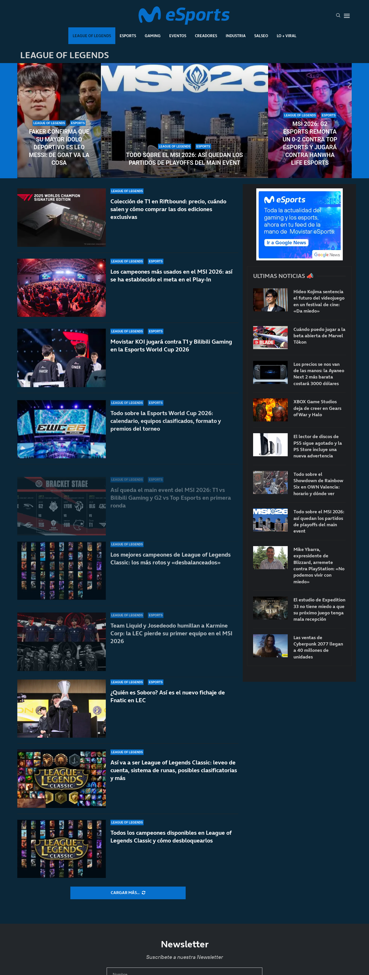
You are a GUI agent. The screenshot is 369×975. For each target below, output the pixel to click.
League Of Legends (92, 35)
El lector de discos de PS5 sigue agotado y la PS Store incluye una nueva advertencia (317, 446)
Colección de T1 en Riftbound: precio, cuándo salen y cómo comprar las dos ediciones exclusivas (168, 209)
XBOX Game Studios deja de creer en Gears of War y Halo (317, 408)
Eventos (177, 35)
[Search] (338, 15)
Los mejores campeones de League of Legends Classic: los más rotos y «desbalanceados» (170, 567)
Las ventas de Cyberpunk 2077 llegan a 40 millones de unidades (318, 647)
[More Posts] (128, 893)
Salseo (261, 35)
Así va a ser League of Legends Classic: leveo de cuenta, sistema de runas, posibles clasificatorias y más (173, 770)
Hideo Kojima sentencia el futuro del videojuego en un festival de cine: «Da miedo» (318, 301)
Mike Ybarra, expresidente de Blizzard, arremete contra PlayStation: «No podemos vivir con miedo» (318, 565)
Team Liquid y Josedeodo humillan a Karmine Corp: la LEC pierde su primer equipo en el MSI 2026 (171, 633)
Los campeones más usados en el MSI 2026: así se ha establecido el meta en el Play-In (171, 281)
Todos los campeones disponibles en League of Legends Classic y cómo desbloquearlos (170, 837)
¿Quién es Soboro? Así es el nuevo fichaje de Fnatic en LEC (167, 696)
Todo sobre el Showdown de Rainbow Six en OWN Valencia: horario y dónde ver (318, 484)
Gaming (153, 35)
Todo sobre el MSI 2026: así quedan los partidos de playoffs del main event (184, 159)
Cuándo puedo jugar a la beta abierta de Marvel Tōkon (319, 335)
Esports (128, 35)
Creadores (206, 35)
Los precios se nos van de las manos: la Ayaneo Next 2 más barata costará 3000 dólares (318, 374)
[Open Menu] (347, 16)
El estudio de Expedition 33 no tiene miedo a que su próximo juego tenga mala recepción (319, 609)
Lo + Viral (286, 35)
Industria (236, 35)
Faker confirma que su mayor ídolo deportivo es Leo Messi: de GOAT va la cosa (59, 147)
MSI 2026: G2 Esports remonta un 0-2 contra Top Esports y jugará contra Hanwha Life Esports (310, 143)
